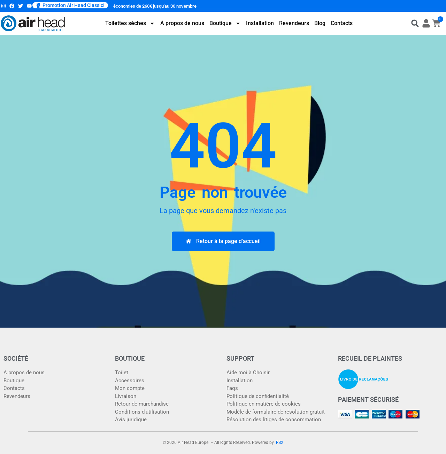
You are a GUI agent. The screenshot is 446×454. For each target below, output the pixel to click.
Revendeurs (294, 23)
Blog (319, 23)
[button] (70, 5)
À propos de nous (182, 23)
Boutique (225, 23)
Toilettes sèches (130, 23)
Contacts (342, 23)
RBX (280, 442)
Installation (260, 23)
